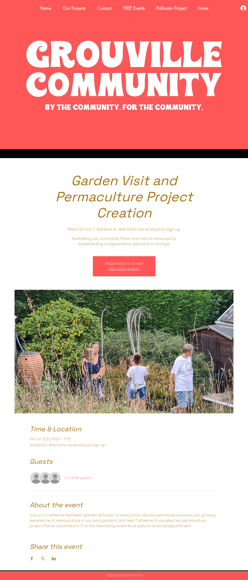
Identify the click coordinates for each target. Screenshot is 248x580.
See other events (124, 268)
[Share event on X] (43, 558)
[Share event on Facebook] (32, 558)
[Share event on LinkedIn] (54, 558)
